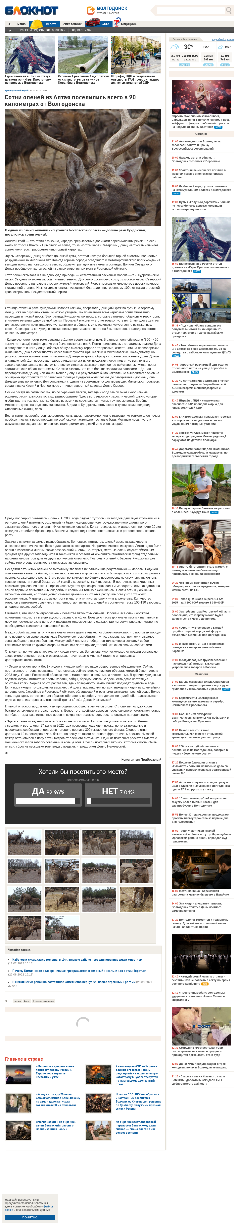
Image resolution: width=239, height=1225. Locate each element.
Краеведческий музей (16, 90)
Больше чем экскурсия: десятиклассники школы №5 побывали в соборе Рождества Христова (200, 717)
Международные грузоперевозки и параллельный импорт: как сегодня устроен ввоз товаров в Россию (199, 663)
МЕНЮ (21, 24)
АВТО (97, 24)
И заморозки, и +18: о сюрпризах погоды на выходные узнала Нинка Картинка (198, 647)
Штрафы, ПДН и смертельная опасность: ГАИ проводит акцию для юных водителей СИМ (197, 404)
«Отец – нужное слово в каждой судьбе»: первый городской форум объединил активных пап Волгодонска (199, 631)
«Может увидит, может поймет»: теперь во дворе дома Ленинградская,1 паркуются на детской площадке (199, 436)
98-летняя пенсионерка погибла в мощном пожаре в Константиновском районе (199, 174)
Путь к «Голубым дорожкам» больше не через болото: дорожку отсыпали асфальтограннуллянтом (201, 205)
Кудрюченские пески (43, 1001)
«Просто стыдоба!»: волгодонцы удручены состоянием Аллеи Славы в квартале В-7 (198, 996)
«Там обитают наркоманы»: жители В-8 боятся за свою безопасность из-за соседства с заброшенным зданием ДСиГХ (201, 349)
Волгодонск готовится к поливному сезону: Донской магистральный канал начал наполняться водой (200, 923)
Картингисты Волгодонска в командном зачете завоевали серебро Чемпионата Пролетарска (198, 701)
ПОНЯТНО (29, 1217)
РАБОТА (42, 24)
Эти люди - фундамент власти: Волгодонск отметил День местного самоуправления (197, 907)
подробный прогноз (223, 39)
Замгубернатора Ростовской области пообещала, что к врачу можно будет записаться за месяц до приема (201, 615)
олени (18, 1001)
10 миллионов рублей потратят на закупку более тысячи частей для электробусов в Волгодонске (199, 802)
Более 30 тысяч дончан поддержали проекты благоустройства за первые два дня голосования (200, 818)
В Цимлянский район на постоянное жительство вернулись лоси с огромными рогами (73, 982)
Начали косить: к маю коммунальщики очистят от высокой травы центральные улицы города (197, 734)
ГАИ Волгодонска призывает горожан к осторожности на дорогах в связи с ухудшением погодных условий (201, 420)
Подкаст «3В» (81, 30)
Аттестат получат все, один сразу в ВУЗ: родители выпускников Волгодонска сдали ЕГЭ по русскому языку (201, 786)
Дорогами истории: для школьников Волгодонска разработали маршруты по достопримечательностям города (200, 452)
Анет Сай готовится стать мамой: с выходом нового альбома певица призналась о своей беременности (200, 570)
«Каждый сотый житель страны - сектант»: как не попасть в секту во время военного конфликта (201, 980)
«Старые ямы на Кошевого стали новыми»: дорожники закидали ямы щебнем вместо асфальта (198, 1080)
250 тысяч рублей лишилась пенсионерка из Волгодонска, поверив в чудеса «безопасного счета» (200, 750)
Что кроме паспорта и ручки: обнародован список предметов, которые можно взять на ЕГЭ (200, 586)
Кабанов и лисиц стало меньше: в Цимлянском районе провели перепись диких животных (77, 960)
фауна (27, 1001)
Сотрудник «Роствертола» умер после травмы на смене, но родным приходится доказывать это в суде (197, 1051)
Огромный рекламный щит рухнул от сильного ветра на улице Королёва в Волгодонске (200, 368)
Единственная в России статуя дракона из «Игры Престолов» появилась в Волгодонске (200, 267)
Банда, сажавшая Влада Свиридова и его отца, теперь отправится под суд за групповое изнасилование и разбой (200, 685)
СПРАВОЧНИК (72, 24)
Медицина (125, 24)
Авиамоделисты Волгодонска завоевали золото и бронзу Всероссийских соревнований (196, 145)
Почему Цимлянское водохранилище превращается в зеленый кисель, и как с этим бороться (79, 971)
